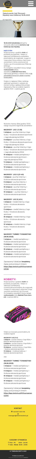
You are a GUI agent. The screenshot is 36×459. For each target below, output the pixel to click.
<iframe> (18, 428)
